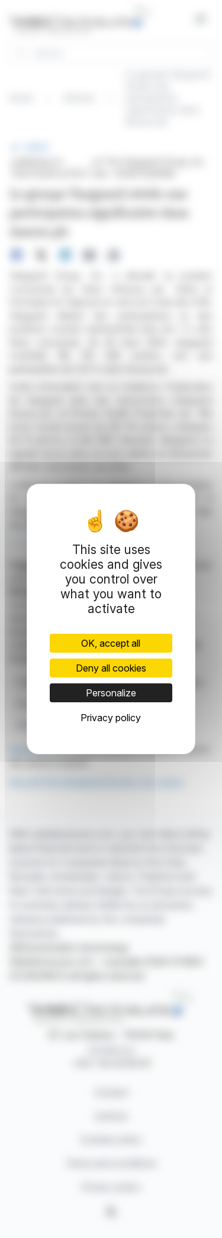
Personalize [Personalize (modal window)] (111, 693)
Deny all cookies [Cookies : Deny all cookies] (111, 668)
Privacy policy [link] (111, 718)
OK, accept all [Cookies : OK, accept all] (110, 643)
